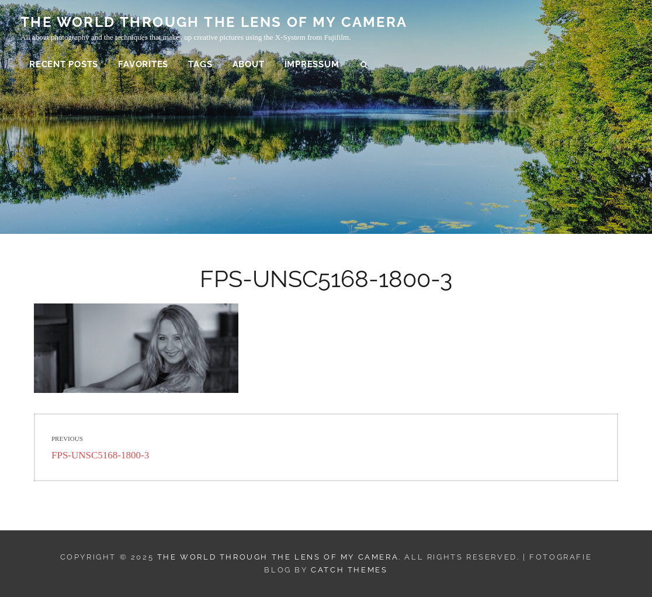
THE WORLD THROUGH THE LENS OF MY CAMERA (214, 21)
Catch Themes (349, 569)
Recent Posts (63, 64)
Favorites (143, 64)
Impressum (312, 64)
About (249, 64)
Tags (200, 64)
